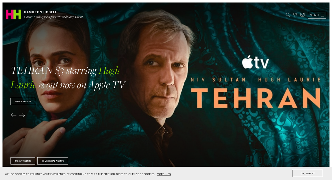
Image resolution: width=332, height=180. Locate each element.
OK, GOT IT (307, 173)
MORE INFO (164, 174)
